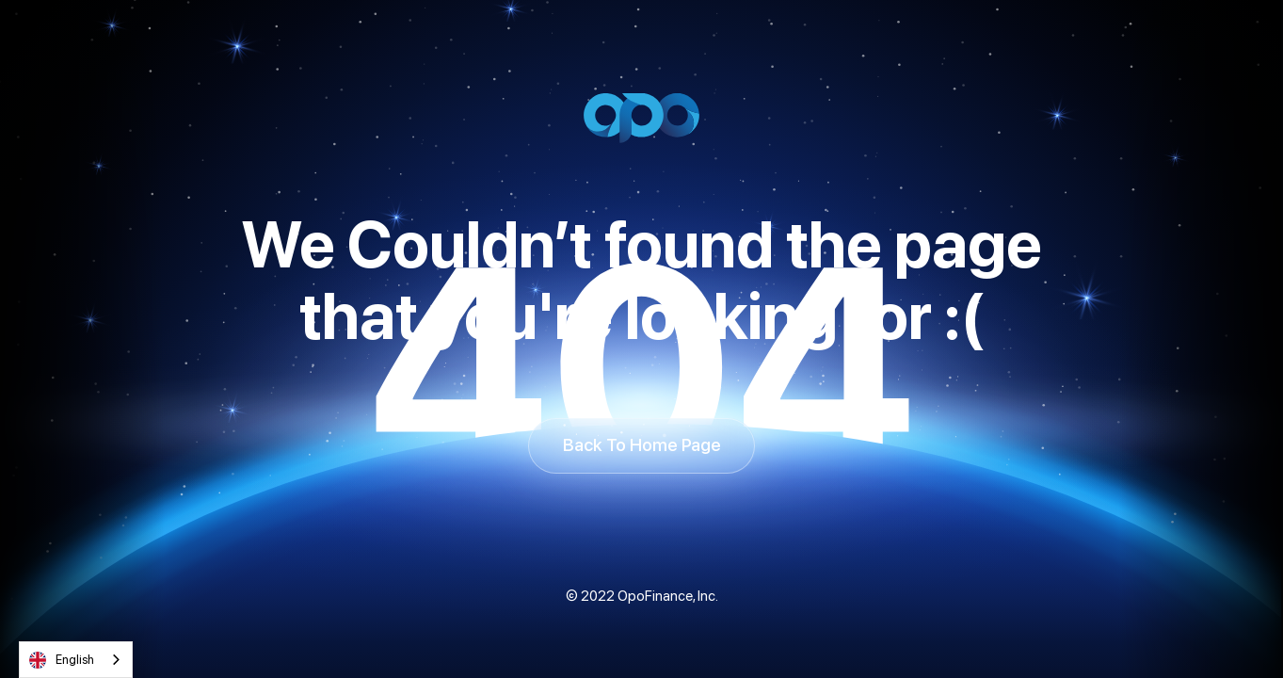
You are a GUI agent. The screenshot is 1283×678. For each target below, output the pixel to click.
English (61, 660)
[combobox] (76, 659)
